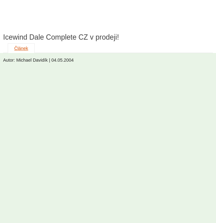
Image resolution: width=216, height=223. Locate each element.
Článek (21, 48)
